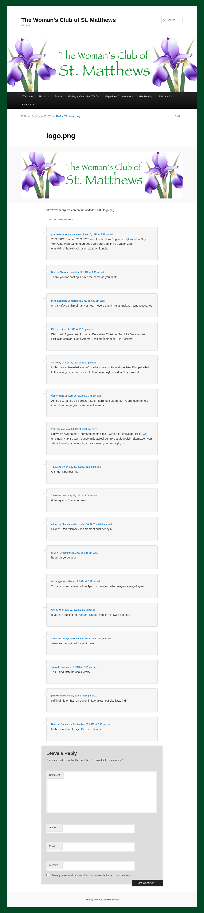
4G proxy (56, 362)
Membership (145, 96)
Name (52, 827)
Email (52, 846)
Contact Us (28, 104)
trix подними (58, 581)
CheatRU (56, 610)
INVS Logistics (59, 301)
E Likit (54, 329)
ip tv (53, 552)
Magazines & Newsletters (119, 96)
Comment (55, 775)
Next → (179, 116)
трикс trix (56, 667)
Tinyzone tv (57, 495)
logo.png (75, 116)
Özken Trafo (57, 395)
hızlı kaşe (78, 643)
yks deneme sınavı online (65, 234)
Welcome (27, 96)
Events (58, 96)
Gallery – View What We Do (83, 96)
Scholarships (165, 96)
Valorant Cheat (87, 614)
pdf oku (55, 695)
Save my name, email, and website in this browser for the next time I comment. (91, 875)
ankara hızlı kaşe (60, 638)
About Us (44, 96)
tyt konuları (133, 239)
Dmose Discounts (60, 272)
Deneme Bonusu (60, 724)
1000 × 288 (61, 116)
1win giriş (56, 429)
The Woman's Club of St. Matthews (68, 20)
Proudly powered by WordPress (102, 899)
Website (53, 865)
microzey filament (60, 524)
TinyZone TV (58, 467)
